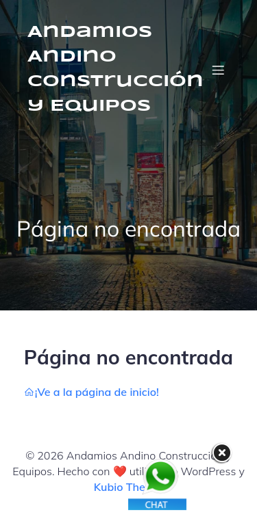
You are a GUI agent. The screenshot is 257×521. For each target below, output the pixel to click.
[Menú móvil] (218, 69)
